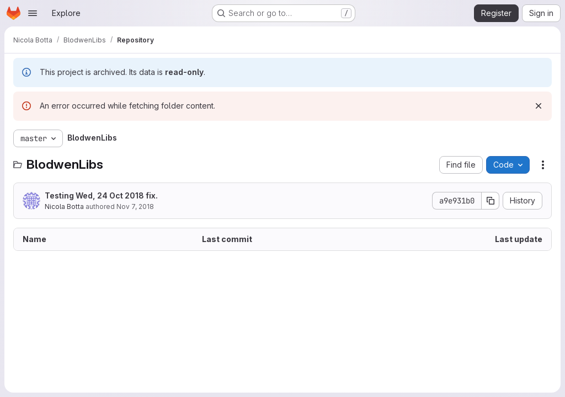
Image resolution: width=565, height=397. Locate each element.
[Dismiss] (538, 105)
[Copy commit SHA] (490, 201)
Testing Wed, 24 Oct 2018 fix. (101, 195)
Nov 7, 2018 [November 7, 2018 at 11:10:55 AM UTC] (135, 206)
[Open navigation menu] (32, 13)
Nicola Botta (64, 206)
